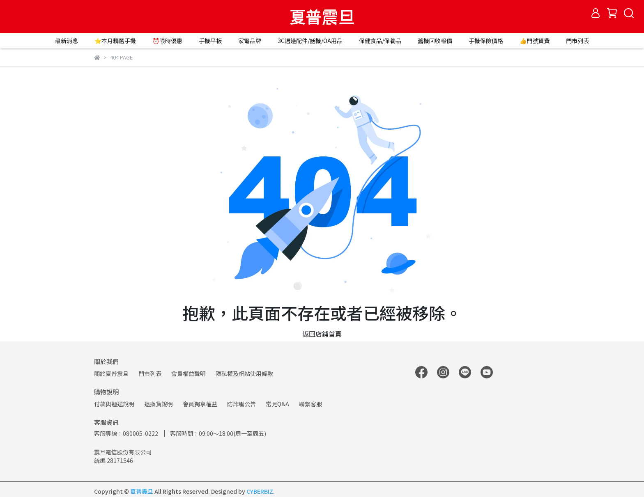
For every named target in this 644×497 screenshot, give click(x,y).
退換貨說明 (158, 404)
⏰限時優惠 (167, 41)
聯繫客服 (310, 404)
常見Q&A (277, 404)
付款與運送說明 (114, 404)
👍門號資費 (535, 41)
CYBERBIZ (259, 491)
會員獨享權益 (200, 404)
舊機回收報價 (435, 41)
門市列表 (577, 41)
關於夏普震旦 (111, 373)
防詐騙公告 (241, 404)
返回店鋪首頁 (322, 334)
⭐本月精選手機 (115, 41)
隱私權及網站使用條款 (244, 373)
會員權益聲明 (188, 373)
